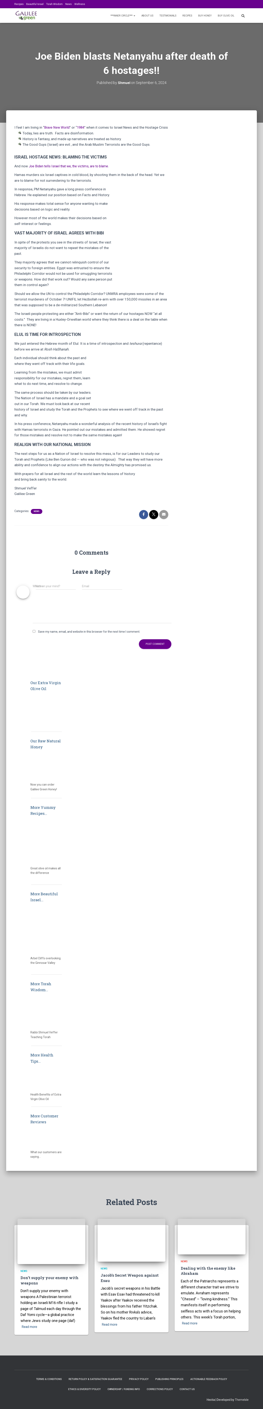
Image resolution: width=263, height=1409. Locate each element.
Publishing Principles (169, 1379)
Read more (30, 1327)
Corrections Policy (160, 1389)
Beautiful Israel (35, 4)
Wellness (79, 4)
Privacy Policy (139, 1379)
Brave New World (57, 127)
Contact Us (187, 1389)
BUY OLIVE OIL (226, 15)
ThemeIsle (242, 1400)
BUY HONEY (205, 15)
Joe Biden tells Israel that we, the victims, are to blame (71, 172)
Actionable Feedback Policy (208, 1379)
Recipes (19, 4)
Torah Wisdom (54, 4)
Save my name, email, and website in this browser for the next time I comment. (89, 637)
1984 (82, 127)
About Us (147, 15)
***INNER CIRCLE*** (123, 15)
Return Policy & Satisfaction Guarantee (95, 1379)
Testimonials (167, 15)
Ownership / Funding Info (123, 1389)
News (68, 4)
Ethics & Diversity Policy (84, 1389)
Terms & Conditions (49, 1379)
